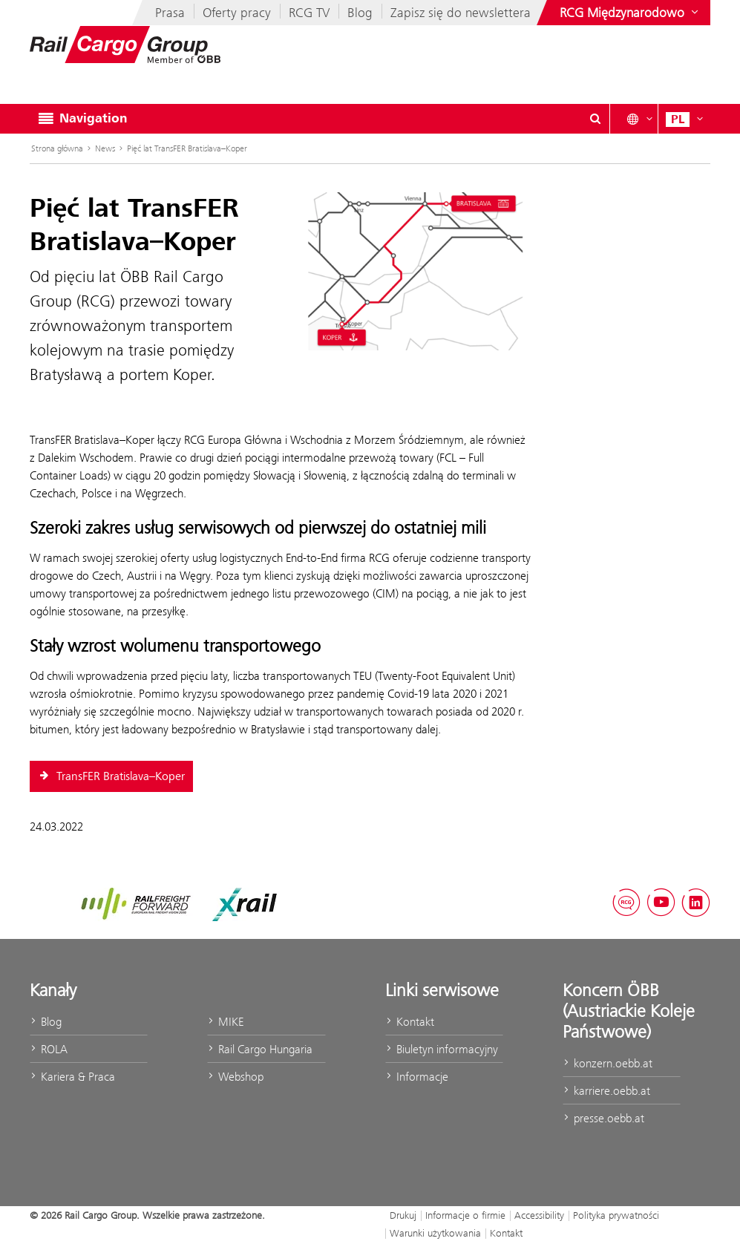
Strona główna (57, 148)
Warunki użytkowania (435, 1233)
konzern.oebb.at (607, 1063)
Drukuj (403, 1215)
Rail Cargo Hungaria (259, 1049)
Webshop (235, 1077)
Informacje (416, 1077)
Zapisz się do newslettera (460, 12)
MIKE (225, 1022)
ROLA (49, 1049)
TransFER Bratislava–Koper (111, 776)
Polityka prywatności (616, 1215)
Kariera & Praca (72, 1077)
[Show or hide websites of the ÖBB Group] (630, 12)
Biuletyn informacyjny (441, 1049)
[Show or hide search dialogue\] (595, 119)
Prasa (170, 12)
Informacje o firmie (465, 1215)
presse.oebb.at (603, 1118)
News (105, 148)
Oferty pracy (237, 12)
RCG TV (309, 12)
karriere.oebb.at (606, 1091)
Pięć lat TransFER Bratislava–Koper (187, 148)
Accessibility (539, 1215)
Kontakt (409, 1022)
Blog (360, 12)
